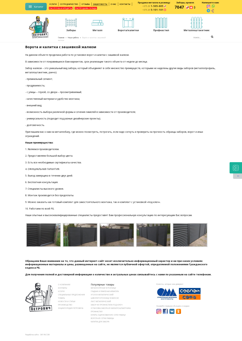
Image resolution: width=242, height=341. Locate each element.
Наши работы (100, 4)
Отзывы (85, 4)
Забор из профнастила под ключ (107, 305)
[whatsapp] (213, 6)
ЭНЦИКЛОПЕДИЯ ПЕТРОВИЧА (70, 308)
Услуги (53, 4)
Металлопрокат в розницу (103, 288)
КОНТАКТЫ (62, 288)
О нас (113, 4)
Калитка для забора (100, 321)
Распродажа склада (86, 8)
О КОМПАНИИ (64, 284)
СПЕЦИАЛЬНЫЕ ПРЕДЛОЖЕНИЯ (71, 295)
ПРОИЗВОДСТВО (65, 305)
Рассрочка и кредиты (60, 8)
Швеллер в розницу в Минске (105, 298)
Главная (61, 37)
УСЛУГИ (61, 291)
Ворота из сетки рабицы (102, 318)
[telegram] (208, 10)
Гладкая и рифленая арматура (105, 291)
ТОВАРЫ (61, 298)
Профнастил (97, 311)
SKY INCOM (45, 334)
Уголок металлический (102, 295)
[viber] (213, 10)
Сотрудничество (69, 4)
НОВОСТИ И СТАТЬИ (66, 301)
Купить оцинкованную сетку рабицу (108, 315)
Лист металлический (101, 301)
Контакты (125, 4)
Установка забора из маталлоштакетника (111, 308)
